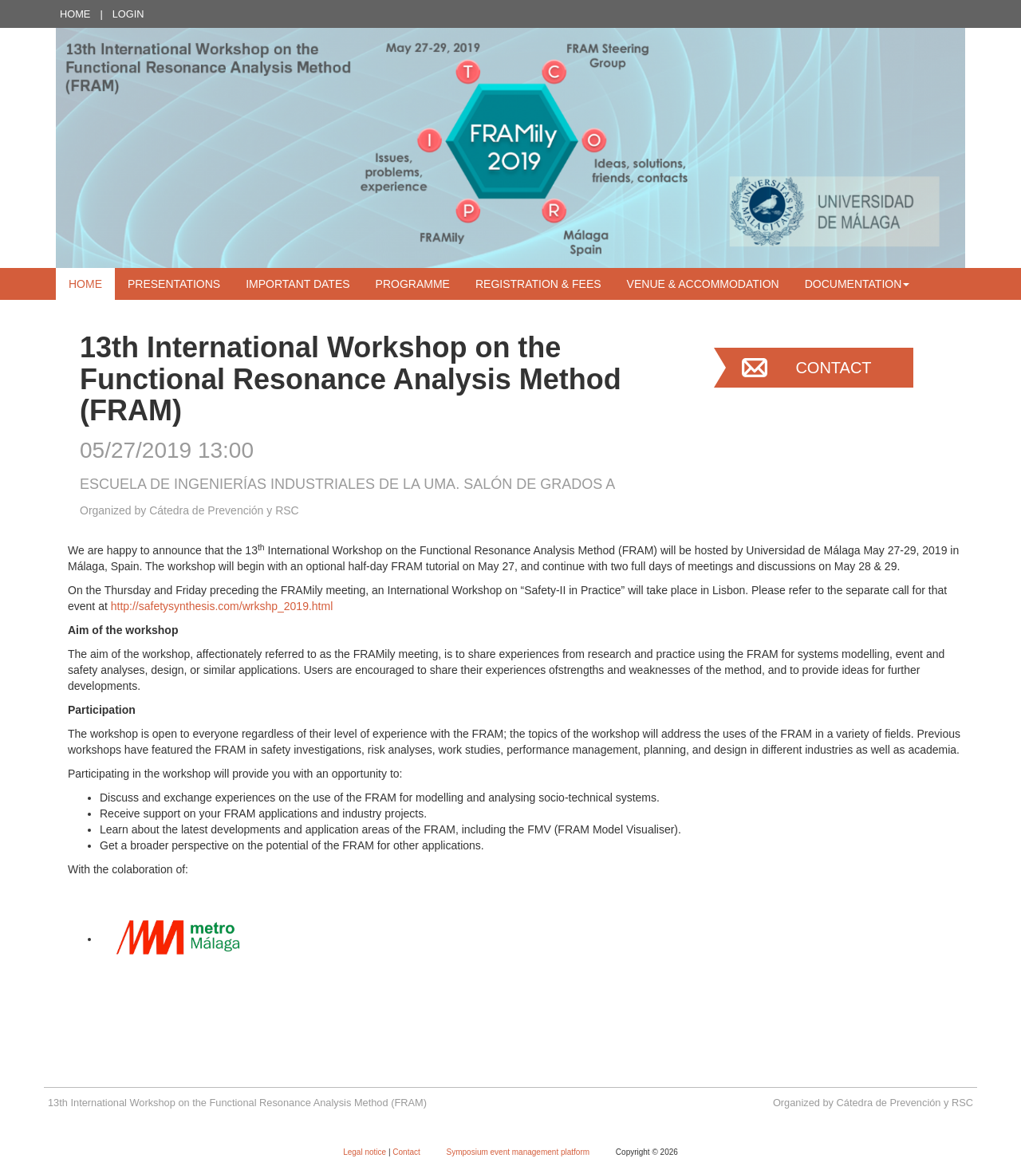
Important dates (297, 284)
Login (128, 14)
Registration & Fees (538, 284)
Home (75, 14)
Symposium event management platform (519, 1152)
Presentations (174, 284)
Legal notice (365, 1152)
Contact (833, 367)
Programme (413, 284)
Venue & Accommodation (703, 284)
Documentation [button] (857, 284)
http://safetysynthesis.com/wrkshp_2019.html (222, 606)
